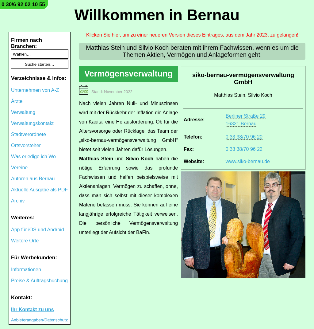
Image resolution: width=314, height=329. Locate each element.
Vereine (19, 167)
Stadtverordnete (28, 134)
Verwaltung (23, 112)
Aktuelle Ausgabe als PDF (39, 189)
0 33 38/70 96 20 (244, 136)
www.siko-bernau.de (248, 161)
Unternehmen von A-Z (35, 90)
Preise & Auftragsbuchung (39, 280)
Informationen (26, 269)
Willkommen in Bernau (157, 15)
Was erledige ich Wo (33, 156)
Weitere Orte (25, 240)
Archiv (18, 200)
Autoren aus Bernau (33, 178)
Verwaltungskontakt (32, 123)
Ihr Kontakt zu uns (32, 309)
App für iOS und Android (37, 229)
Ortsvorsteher (26, 145)
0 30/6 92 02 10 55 (23, 4)
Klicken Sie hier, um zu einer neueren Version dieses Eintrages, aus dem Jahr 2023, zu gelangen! (192, 34)
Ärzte (16, 101)
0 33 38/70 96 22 (244, 149)
